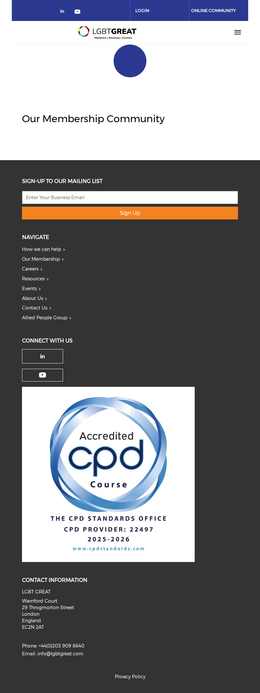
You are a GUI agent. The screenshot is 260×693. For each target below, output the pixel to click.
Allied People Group (44, 318)
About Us (32, 298)
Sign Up (130, 213)
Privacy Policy (130, 677)
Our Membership (41, 259)
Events (29, 288)
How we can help (41, 249)
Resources (33, 279)
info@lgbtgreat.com (60, 654)
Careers (30, 269)
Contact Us (34, 308)
